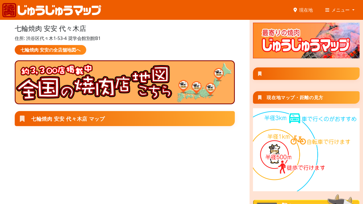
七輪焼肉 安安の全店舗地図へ (50, 50)
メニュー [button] (338, 10)
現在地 (303, 10)
